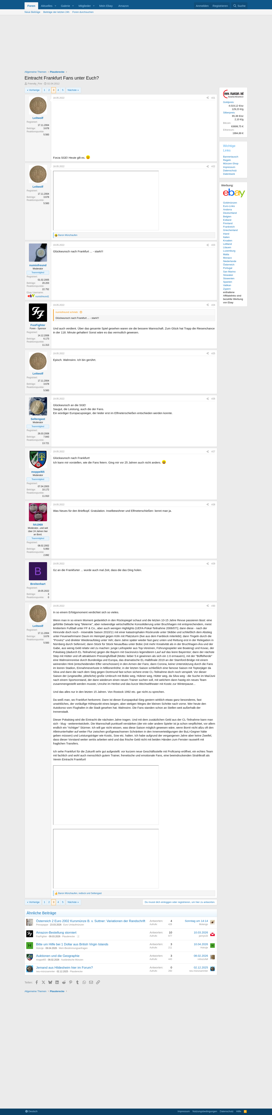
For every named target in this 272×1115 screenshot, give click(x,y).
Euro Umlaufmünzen (73, 924)
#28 (213, 504)
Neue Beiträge (32, 12)
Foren (31, 5)
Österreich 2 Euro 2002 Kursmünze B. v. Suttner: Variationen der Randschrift (90, 921)
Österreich (228, 264)
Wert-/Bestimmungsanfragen (73, 948)
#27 (213, 451)
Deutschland (230, 212)
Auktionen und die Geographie (58, 956)
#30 (213, 606)
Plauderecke (68, 936)
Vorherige (34, 90)
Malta (226, 254)
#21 (213, 98)
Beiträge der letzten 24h (56, 12)
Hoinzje (40, 948)
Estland (227, 219)
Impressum (229, 167)
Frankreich (229, 226)
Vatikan (227, 285)
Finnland (228, 223)
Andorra (227, 209)
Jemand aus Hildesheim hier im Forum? (64, 967)
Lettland (227, 244)
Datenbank (229, 173)
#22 (213, 166)
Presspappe (42, 924)
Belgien (227, 216)
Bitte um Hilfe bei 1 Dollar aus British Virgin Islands (72, 944)
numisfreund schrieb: (67, 312)
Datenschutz (230, 170)
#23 (213, 245)
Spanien (227, 281)
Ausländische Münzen (72, 959)
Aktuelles (47, 5)
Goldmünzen (230, 202)
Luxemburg (229, 250)
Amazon (123, 5)
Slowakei (228, 275)
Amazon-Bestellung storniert (56, 932)
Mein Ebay (106, 5)
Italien (226, 237)
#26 (213, 398)
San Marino (229, 271)
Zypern (227, 288)
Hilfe (238, 1111)
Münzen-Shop (230, 163)
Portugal (227, 268)
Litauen (227, 247)
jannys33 (203, 936)
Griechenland (230, 230)
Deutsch (31, 1111)
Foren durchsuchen (83, 12)
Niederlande (229, 261)
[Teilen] (207, 98)
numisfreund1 (42, 296)
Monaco (227, 257)
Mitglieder (85, 5)
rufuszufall (203, 959)
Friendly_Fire (35, 83)
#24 (213, 305)
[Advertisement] (136, 43)
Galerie (65, 5)
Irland (226, 233)
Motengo (203, 924)
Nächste (72, 90)
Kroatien (227, 240)
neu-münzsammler (45, 971)
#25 (213, 353)
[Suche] (239, 5)
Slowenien (228, 278)
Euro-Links (229, 206)
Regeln (227, 160)
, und (80, 893)
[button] (55, 5)
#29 (213, 563)
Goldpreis (228, 102)
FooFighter (41, 936)
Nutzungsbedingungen (204, 1111)
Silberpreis (229, 112)
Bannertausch (230, 156)
